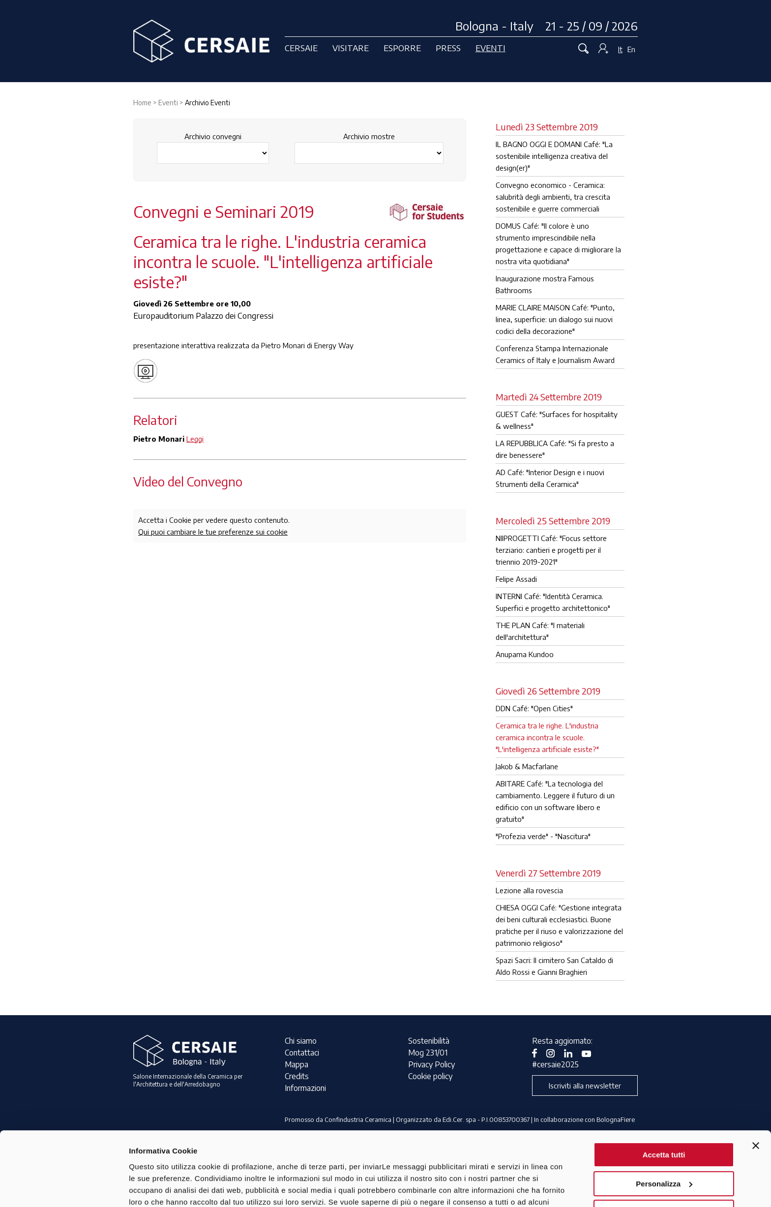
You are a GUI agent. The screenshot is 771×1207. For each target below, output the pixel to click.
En (631, 49)
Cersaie (301, 47)
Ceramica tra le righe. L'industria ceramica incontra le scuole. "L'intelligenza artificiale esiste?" (547, 737)
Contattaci (302, 1052)
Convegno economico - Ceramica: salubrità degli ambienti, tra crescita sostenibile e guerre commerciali (553, 197)
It (620, 49)
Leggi (195, 438)
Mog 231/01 (427, 1052)
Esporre (402, 47)
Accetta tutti (664, 1090)
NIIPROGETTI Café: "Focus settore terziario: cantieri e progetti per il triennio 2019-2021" (551, 550)
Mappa (296, 1064)
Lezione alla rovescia (529, 890)
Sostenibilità (428, 1041)
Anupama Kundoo (525, 654)
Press (448, 47)
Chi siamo (301, 1041)
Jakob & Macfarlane (527, 766)
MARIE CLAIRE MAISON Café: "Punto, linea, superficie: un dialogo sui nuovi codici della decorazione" (555, 319)
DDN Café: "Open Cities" (534, 708)
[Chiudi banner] (755, 1081)
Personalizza (664, 1119)
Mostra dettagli (155, 1187)
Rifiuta (664, 1148)
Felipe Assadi (516, 578)
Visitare (350, 47)
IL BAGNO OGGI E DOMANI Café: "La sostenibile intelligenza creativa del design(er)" (554, 156)
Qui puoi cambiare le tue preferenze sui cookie (213, 531)
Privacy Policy (431, 1064)
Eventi (490, 47)
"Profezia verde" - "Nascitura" (543, 836)
